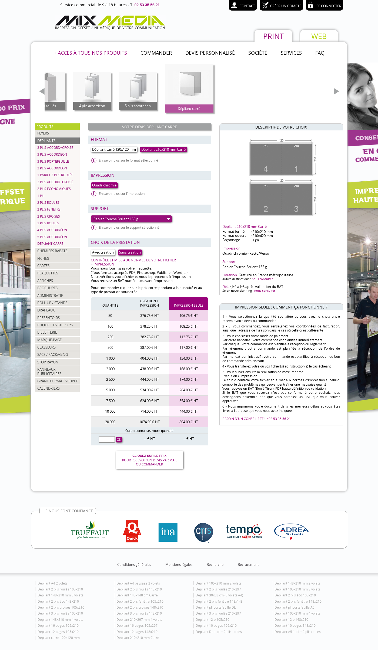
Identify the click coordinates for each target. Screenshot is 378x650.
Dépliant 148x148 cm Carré (137, 595)
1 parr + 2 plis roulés (55, 175)
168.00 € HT (188, 368)
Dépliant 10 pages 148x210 (295, 625)
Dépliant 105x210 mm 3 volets (297, 589)
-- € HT (149, 438)
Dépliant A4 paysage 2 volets (138, 583)
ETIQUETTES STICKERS (55, 325)
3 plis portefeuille (53, 161)
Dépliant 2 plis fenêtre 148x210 (298, 601)
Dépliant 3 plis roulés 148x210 (139, 613)
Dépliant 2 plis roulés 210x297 (218, 589)
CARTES (43, 265)
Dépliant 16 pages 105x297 (137, 625)
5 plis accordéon (52, 237)
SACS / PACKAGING (52, 354)
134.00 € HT (188, 358)
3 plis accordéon (52, 154)
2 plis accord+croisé (55, 182)
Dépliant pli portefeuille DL (216, 607)
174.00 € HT (188, 379)
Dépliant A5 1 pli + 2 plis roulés (298, 632)
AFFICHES (45, 280)
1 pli (40, 196)
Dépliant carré (50, 244)
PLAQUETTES (47, 273)
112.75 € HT (188, 336)
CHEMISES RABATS (52, 250)
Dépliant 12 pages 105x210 (58, 632)
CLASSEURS (46, 347)
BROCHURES (47, 287)
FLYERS (43, 133)
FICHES (43, 258)
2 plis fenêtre (49, 209)
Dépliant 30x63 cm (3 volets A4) (219, 595)
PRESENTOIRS (48, 317)
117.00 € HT (188, 347)
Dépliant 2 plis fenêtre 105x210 (139, 601)
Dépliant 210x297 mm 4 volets (139, 620)
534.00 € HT (149, 390)
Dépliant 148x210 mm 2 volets (297, 583)
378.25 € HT (149, 326)
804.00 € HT (188, 421)
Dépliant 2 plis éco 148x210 (58, 601)
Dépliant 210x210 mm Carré (137, 638)
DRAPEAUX (46, 310)
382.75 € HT (149, 336)
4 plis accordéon (52, 230)
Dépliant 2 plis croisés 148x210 (139, 607)
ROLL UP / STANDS (52, 302)
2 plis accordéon (52, 168)
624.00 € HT (149, 400)
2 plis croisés (48, 216)
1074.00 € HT (149, 421)
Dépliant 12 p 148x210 (291, 620)
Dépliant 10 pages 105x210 (216, 625)
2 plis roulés (48, 203)
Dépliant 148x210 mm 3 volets (60, 595)
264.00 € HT (188, 390)
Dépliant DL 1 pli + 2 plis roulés (219, 632)
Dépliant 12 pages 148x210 (137, 632)
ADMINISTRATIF (50, 295)
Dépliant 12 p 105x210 (212, 620)
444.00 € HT (149, 379)
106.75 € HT (188, 315)
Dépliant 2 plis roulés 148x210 (139, 589)
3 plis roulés (48, 223)
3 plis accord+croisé (55, 148)
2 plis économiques (54, 189)
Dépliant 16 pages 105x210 (58, 625)
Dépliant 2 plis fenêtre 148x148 (219, 601)
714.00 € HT (149, 411)
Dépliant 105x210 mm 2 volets (218, 583)
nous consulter (262, 279)
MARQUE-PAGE (49, 339)
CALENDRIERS (48, 388)
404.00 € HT (149, 358)
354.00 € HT (188, 400)
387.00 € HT (149, 347)
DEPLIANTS (46, 140)
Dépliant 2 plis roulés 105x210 (60, 589)
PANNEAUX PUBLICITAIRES (49, 371)
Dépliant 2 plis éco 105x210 (295, 595)
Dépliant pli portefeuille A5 (295, 607)
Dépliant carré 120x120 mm (59, 638)
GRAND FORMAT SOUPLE (57, 381)
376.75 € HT (149, 315)
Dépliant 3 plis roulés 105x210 (60, 613)
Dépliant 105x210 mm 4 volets (297, 613)
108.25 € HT (188, 326)
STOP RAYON (47, 362)
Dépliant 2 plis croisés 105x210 (61, 607)
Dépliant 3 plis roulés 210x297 (218, 613)
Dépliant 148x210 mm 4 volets (60, 620)
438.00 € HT (149, 368)
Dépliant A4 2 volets (53, 583)
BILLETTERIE (47, 332)
